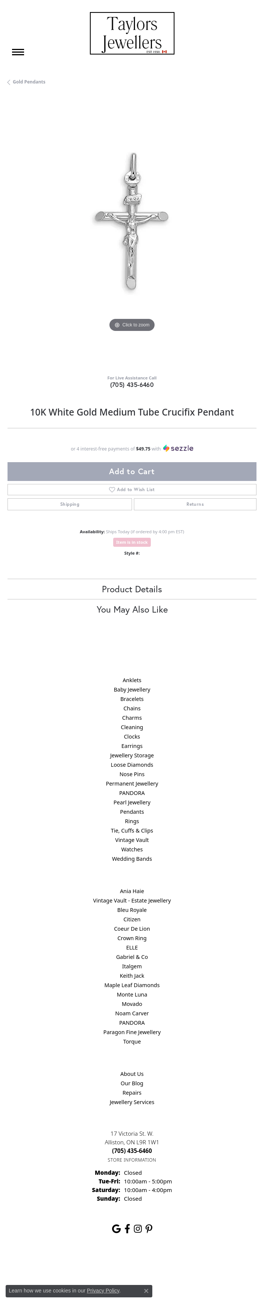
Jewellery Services (132, 1102)
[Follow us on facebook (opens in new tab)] (127, 1228)
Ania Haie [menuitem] (132, 891)
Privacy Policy (95, 1264)
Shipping (69, 504)
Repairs (132, 1092)
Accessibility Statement (195, 1264)
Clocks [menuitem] (132, 736)
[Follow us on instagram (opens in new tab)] (138, 1228)
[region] (132, 232)
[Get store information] (132, 1160)
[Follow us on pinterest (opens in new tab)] (149, 1228)
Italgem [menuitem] (132, 966)
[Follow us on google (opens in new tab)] (116, 1228)
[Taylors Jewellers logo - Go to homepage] (132, 33)
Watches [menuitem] (132, 849)
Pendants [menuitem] (132, 811)
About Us (132, 1073)
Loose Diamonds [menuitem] (132, 764)
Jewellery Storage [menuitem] (132, 755)
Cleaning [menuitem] (132, 727)
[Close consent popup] (146, 1291)
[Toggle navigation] (18, 52)
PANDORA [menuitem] (132, 792)
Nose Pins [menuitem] (132, 774)
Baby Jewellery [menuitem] (132, 689)
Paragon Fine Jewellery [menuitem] (132, 1032)
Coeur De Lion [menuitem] (132, 928)
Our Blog (132, 1083)
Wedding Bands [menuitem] (132, 858)
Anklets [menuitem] (132, 680)
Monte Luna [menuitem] (132, 994)
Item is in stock (132, 542)
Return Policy (57, 1264)
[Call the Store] (132, 1150)
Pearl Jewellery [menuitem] (132, 802)
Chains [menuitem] (132, 708)
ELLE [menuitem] (132, 947)
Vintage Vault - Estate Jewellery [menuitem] (132, 900)
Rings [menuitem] (132, 821)
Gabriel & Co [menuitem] (132, 956)
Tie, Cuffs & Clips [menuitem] (132, 830)
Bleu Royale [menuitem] (132, 909)
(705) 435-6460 (132, 384)
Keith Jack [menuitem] (132, 975)
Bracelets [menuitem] (132, 698)
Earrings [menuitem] (132, 745)
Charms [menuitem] (132, 717)
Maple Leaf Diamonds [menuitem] (131, 985)
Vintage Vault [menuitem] (132, 839)
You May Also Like (132, 609)
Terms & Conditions (140, 1264)
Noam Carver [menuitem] (132, 1013)
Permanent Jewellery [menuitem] (132, 783)
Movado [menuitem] (132, 1003)
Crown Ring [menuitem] (132, 938)
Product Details (132, 589)
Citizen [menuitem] (132, 919)
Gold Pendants (29, 82)
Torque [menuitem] (132, 1041)
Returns (195, 504)
